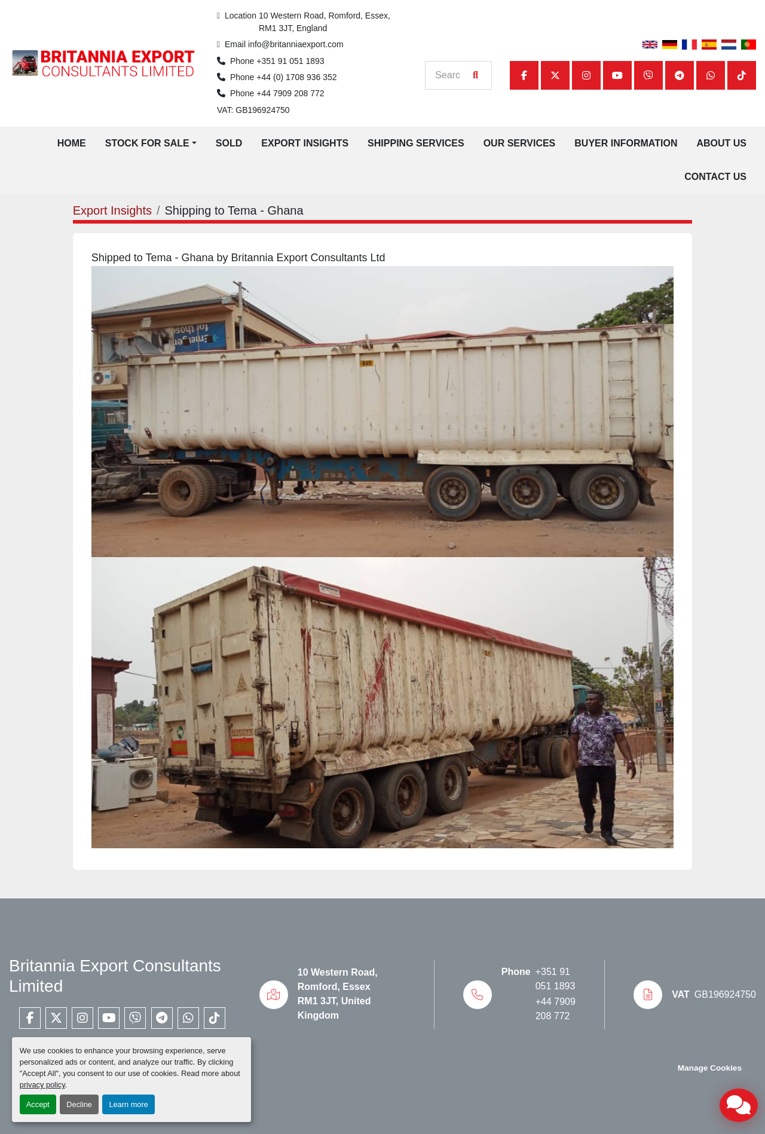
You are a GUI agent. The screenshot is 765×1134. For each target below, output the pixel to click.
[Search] (452, 75)
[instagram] (586, 75)
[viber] (648, 75)
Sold (229, 143)
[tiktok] (741, 75)
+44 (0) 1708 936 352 (296, 77)
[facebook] (524, 75)
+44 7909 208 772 (290, 93)
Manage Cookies (710, 1067)
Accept (38, 1104)
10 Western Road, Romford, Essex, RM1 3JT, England (326, 22)
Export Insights (304, 143)
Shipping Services (416, 143)
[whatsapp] (710, 75)
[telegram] (679, 75)
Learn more (128, 1104)
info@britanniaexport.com (296, 44)
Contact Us (715, 177)
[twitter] (555, 75)
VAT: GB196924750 (253, 110)
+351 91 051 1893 (290, 61)
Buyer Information (625, 143)
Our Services (520, 143)
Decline (79, 1104)
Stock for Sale (147, 143)
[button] (151, 143)
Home (71, 143)
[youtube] (617, 75)
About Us (721, 143)
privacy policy (42, 1084)
